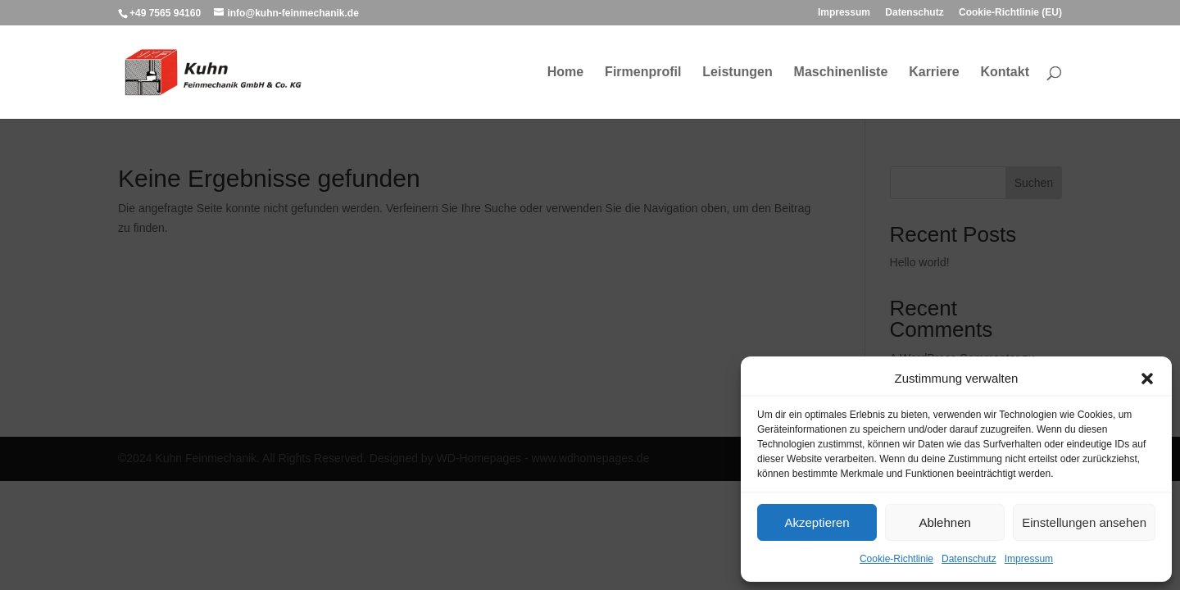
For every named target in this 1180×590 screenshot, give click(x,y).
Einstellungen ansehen (1084, 522)
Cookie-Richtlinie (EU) (1010, 12)
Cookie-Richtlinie (896, 559)
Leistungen (737, 72)
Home (565, 72)
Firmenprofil (643, 72)
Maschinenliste (841, 72)
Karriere (934, 72)
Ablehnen (944, 522)
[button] (1147, 378)
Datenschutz (969, 559)
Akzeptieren (816, 522)
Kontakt (1004, 72)
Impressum (1029, 559)
